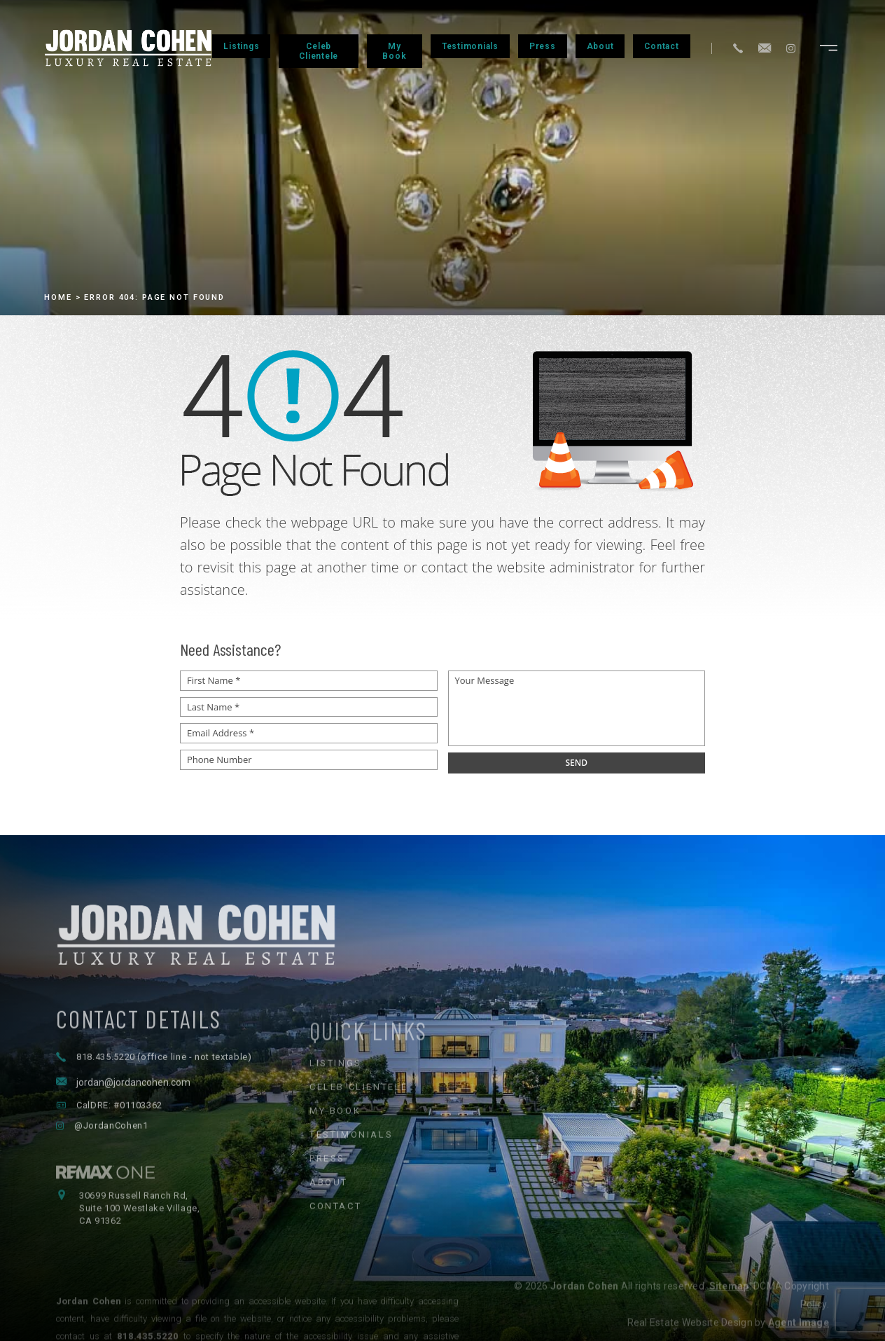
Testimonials (470, 46)
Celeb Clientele (318, 51)
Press (542, 46)
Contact (661, 46)
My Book (394, 51)
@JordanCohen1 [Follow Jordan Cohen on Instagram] (111, 1166)
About (600, 46)
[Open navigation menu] (828, 48)
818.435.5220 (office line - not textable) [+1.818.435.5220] (164, 1097)
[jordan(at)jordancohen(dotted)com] (764, 48)
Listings (241, 46)
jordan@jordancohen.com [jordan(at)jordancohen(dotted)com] (133, 1123)
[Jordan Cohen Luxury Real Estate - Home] (442, 970)
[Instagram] (790, 48)
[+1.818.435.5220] (738, 48)
